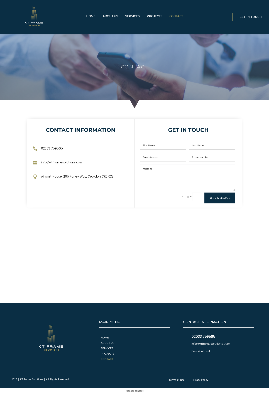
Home (91, 16)
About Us (110, 16)
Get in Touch (250, 17)
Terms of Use (177, 380)
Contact (176, 16)
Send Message (219, 198)
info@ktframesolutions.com (62, 162)
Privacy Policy (200, 380)
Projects (154, 16)
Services (132, 16)
